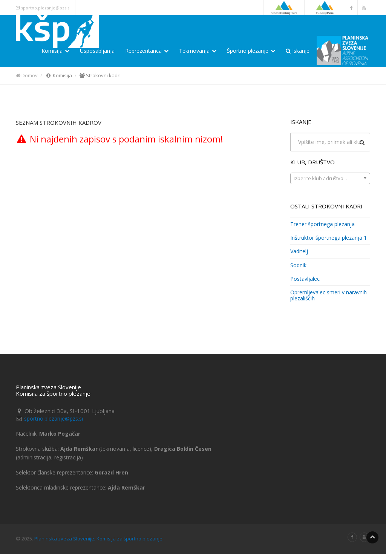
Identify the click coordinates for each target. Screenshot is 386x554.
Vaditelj (299, 251)
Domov (27, 75)
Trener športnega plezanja (322, 224)
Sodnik (298, 265)
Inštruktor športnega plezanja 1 (328, 237)
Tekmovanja (197, 50)
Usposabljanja (97, 50)
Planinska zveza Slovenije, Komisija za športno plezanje (98, 538)
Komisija (55, 50)
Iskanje (297, 50)
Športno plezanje (251, 50)
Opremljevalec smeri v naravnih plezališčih (328, 295)
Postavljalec (305, 278)
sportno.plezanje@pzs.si (45, 8)
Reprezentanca (146, 50)
